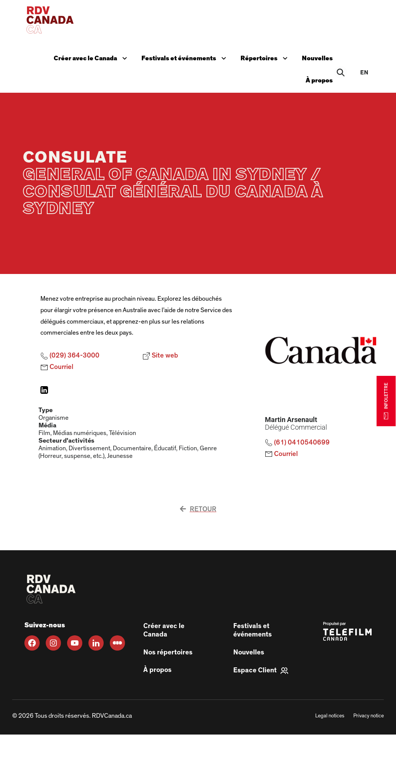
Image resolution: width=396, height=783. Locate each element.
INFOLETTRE (386, 401)
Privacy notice (368, 716)
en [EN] (364, 72)
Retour (198, 509)
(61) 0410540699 (297, 442)
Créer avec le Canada (92, 57)
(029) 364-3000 (69, 356)
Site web (160, 356)
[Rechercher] (341, 72)
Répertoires (266, 57)
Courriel (56, 367)
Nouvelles (318, 58)
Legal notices (329, 716)
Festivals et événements (185, 57)
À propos (319, 80)
